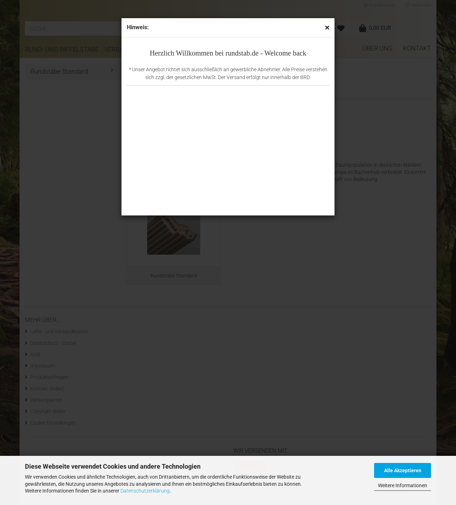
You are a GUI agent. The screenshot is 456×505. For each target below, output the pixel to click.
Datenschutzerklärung (145, 491)
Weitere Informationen (402, 485)
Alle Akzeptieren (402, 470)
